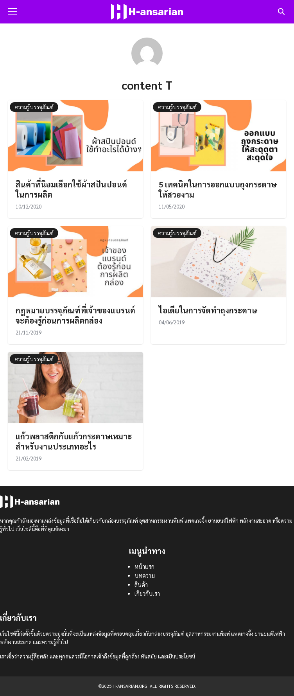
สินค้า (141, 584)
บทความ (144, 575)
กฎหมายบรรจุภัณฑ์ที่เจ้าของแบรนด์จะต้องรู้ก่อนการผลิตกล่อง (75, 315)
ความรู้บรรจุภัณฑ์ (34, 106)
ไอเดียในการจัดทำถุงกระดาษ (208, 310)
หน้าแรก (144, 566)
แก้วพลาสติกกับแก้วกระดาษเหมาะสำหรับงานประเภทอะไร (74, 441)
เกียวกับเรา (147, 593)
